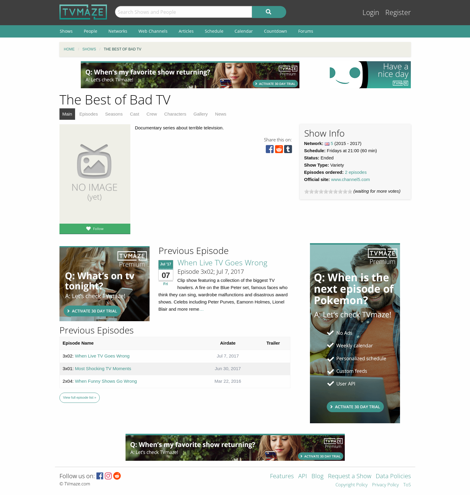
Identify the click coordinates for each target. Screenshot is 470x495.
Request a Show (349, 476)
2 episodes (356, 172)
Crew (152, 113)
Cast (134, 113)
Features (282, 476)
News (220, 113)
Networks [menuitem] (117, 31)
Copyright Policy (351, 484)
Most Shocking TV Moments (103, 368)
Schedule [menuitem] (214, 31)
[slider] (328, 191)
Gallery (200, 113)
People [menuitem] (90, 31)
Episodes (88, 113)
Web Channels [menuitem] (153, 31)
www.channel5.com (350, 179)
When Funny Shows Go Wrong (106, 381)
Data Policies (393, 476)
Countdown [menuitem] (275, 31)
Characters (175, 113)
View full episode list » (79, 397)
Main (67, 113)
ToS (407, 484)
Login (370, 12)
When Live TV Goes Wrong (222, 262)
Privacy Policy (385, 484)
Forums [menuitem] (305, 31)
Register (398, 12)
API (302, 476)
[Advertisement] (190, 74)
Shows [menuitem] (66, 31)
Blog (317, 476)
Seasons (114, 113)
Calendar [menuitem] (244, 31)
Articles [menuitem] (186, 31)
